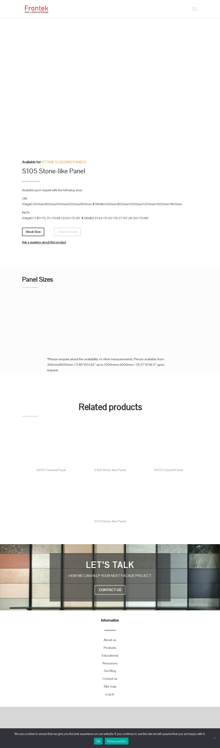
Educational (110, 655)
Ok (98, 741)
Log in (110, 694)
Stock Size (33, 232)
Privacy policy (116, 741)
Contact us (110, 679)
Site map (110, 686)
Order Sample (67, 232)
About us (110, 640)
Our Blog (110, 671)
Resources (110, 663)
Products (110, 648)
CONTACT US (110, 590)
